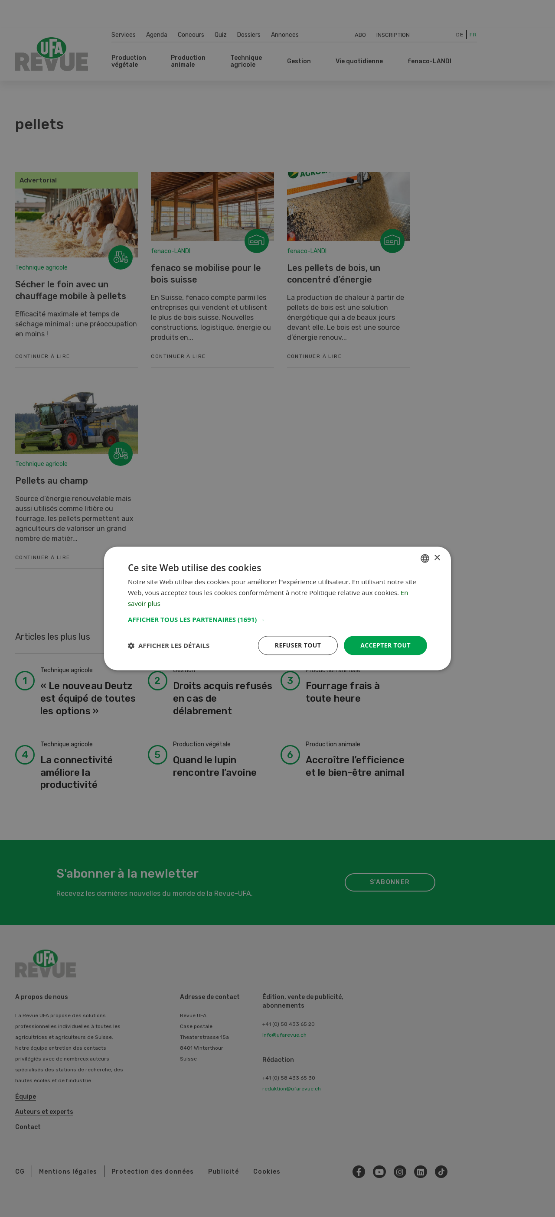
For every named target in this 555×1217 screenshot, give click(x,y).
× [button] (437, 558)
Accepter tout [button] (385, 645)
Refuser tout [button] (297, 645)
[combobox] (425, 558)
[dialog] (277, 608)
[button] (277, 619)
